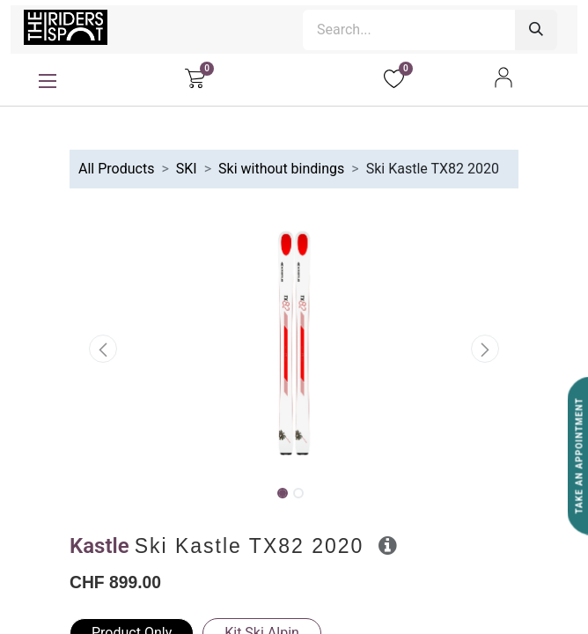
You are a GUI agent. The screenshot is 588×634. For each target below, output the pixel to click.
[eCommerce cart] (195, 77)
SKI (186, 168)
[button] (103, 349)
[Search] (536, 30)
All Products (116, 168)
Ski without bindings (281, 168)
